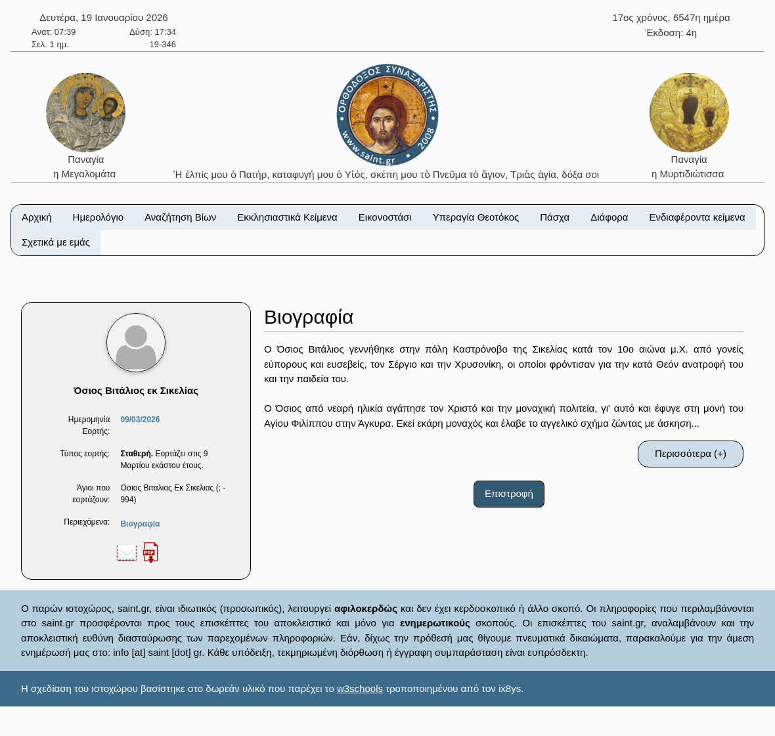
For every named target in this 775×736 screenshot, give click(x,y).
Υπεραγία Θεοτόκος (476, 217)
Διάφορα (609, 217)
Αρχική (37, 217)
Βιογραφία (140, 524)
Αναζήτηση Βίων (180, 217)
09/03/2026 (140, 419)
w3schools (360, 688)
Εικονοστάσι (385, 217)
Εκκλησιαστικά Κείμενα (287, 217)
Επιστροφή (509, 493)
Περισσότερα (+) (690, 453)
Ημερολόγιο (98, 217)
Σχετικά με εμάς (56, 242)
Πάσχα (554, 217)
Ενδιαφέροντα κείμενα (697, 217)
